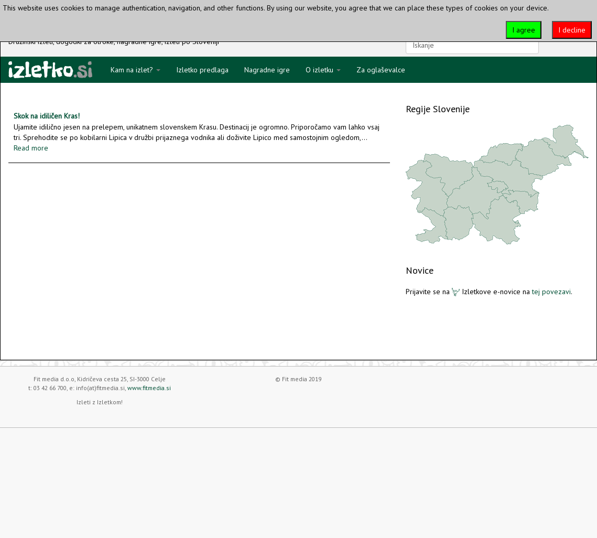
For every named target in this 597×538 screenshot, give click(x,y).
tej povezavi (551, 291)
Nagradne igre (267, 69)
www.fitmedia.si (149, 388)
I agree (523, 30)
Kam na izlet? (135, 69)
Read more (31, 148)
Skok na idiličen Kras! (47, 116)
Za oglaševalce (380, 69)
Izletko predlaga (202, 69)
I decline (571, 30)
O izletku (323, 69)
